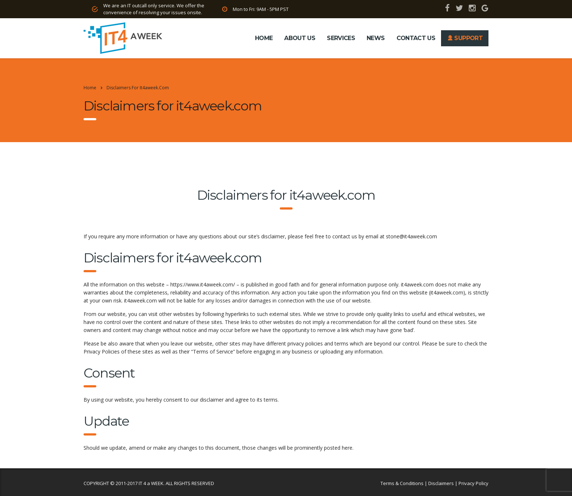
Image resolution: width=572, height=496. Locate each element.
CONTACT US (416, 38)
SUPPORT (465, 38)
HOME (264, 38)
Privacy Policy (473, 483)
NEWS (375, 38)
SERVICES (341, 38)
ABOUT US (299, 38)
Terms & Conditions (402, 483)
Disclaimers (441, 483)
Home (90, 88)
